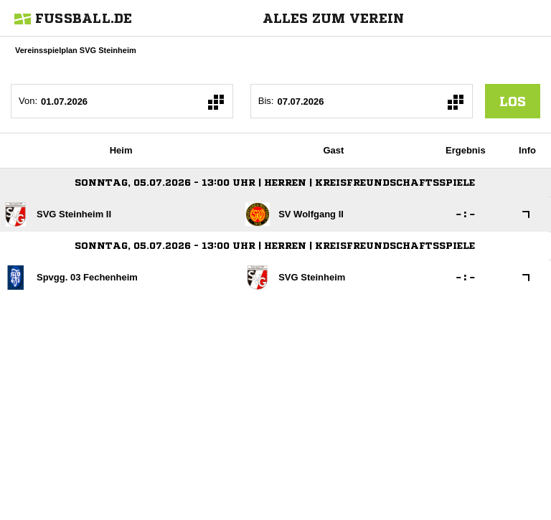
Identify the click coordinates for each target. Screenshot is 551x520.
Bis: (266, 100)
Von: (28, 100)
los (512, 101)
